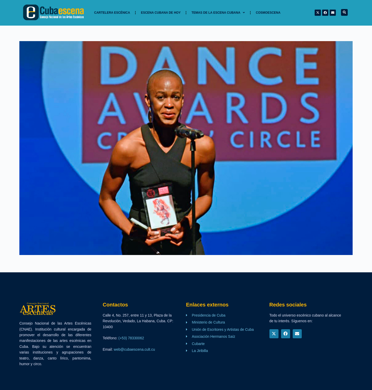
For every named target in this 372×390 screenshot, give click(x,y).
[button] (344, 12)
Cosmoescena (268, 12)
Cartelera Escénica (112, 12)
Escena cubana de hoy (161, 12)
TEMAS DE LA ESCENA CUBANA (218, 13)
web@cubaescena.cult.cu (134, 349)
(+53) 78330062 (131, 338)
